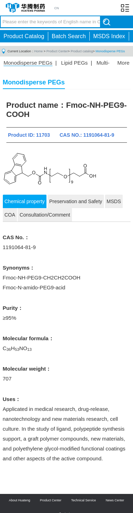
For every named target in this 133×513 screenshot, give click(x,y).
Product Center (57, 51)
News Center (115, 500)
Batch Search (69, 36)
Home (38, 51)
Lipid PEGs (74, 63)
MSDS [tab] (114, 201)
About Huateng (19, 500)
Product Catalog (24, 36)
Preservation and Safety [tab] (75, 201)
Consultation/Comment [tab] (45, 215)
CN (56, 8)
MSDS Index (109, 36)
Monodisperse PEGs (110, 51)
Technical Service (83, 500)
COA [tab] (10, 215)
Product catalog (82, 51)
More (123, 63)
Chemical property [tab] (25, 201)
